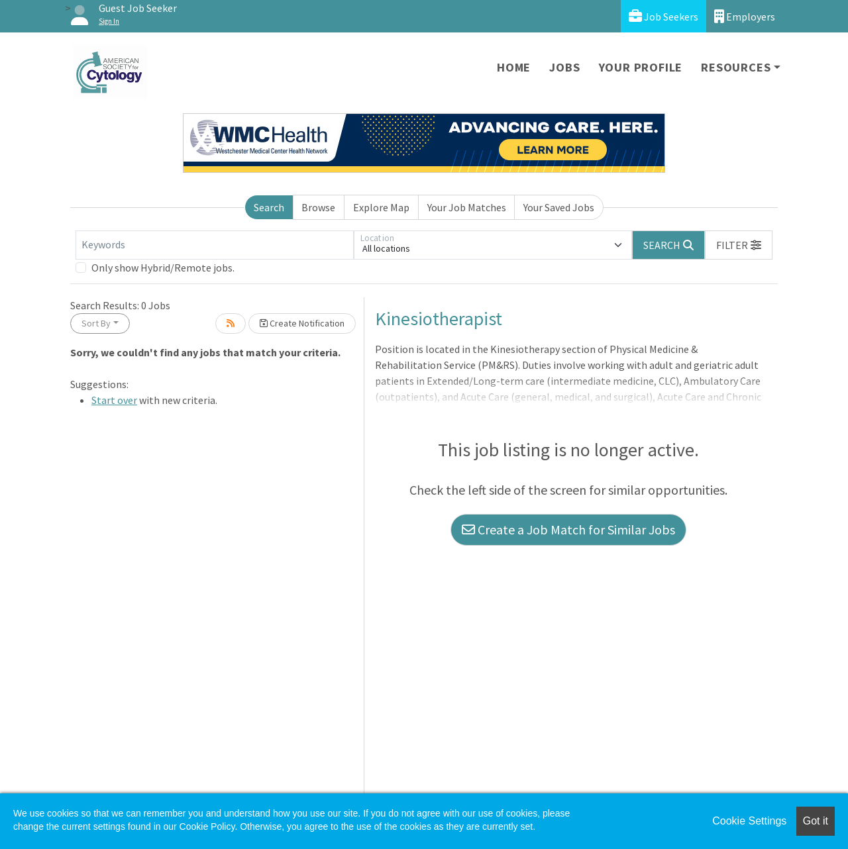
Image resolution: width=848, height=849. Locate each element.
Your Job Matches (466, 207)
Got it (815, 820)
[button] (738, 245)
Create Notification (302, 323)
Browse (318, 207)
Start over (114, 400)
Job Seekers (663, 16)
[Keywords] (215, 245)
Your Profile (641, 67)
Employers (744, 16)
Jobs (564, 67)
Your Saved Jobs (558, 207)
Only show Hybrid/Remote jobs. (163, 267)
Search (269, 207)
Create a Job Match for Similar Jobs (568, 529)
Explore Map (381, 207)
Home (514, 67)
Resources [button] (735, 67)
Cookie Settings (749, 820)
